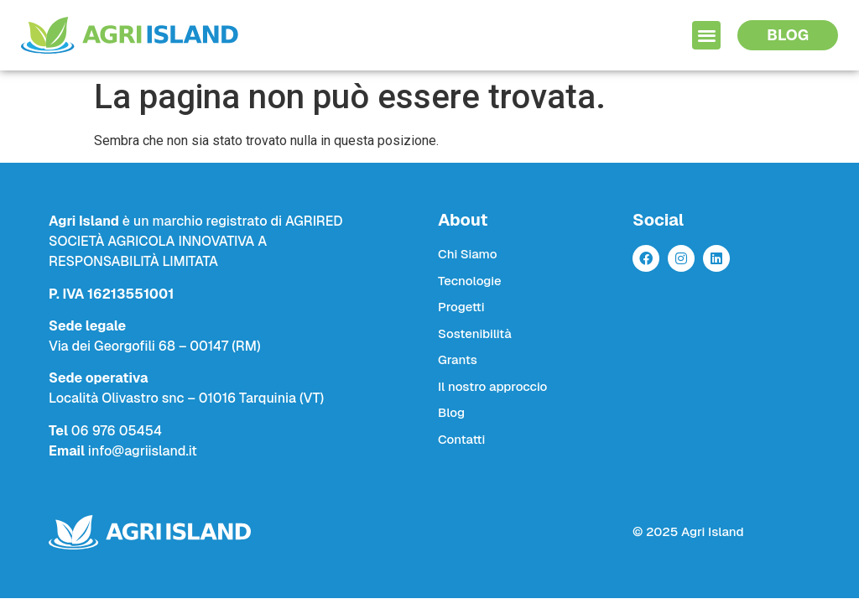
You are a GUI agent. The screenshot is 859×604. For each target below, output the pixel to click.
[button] (706, 35)
